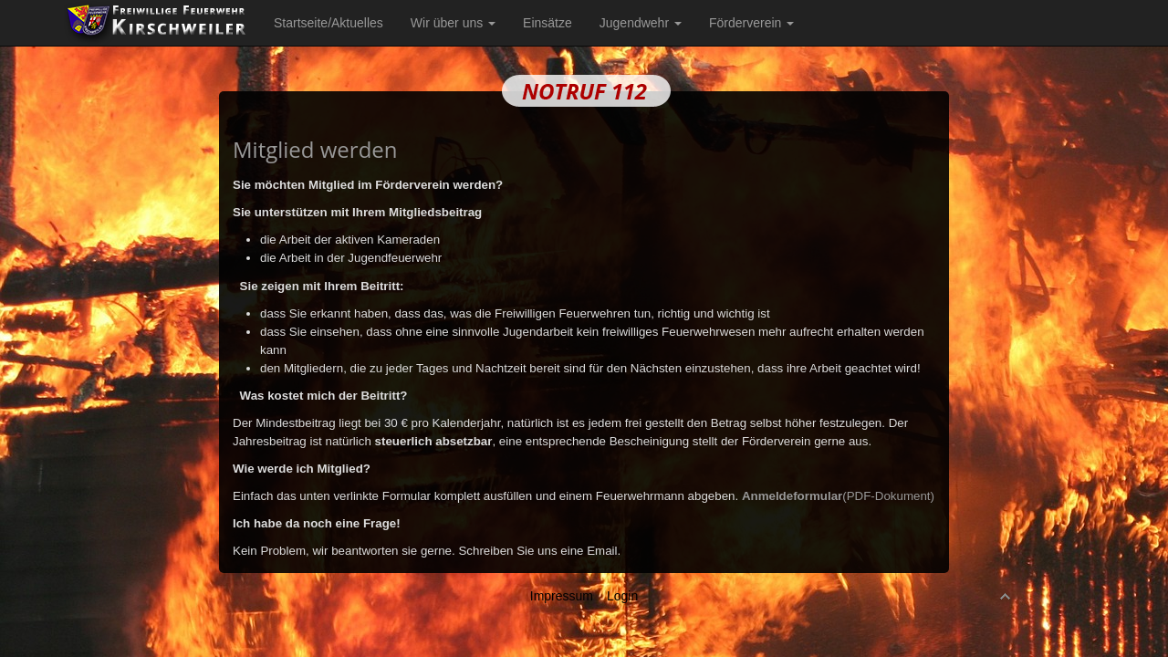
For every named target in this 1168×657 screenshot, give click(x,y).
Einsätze (547, 23)
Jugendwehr (641, 23)
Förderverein (751, 23)
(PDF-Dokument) (838, 496)
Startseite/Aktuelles (328, 23)
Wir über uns (453, 23)
